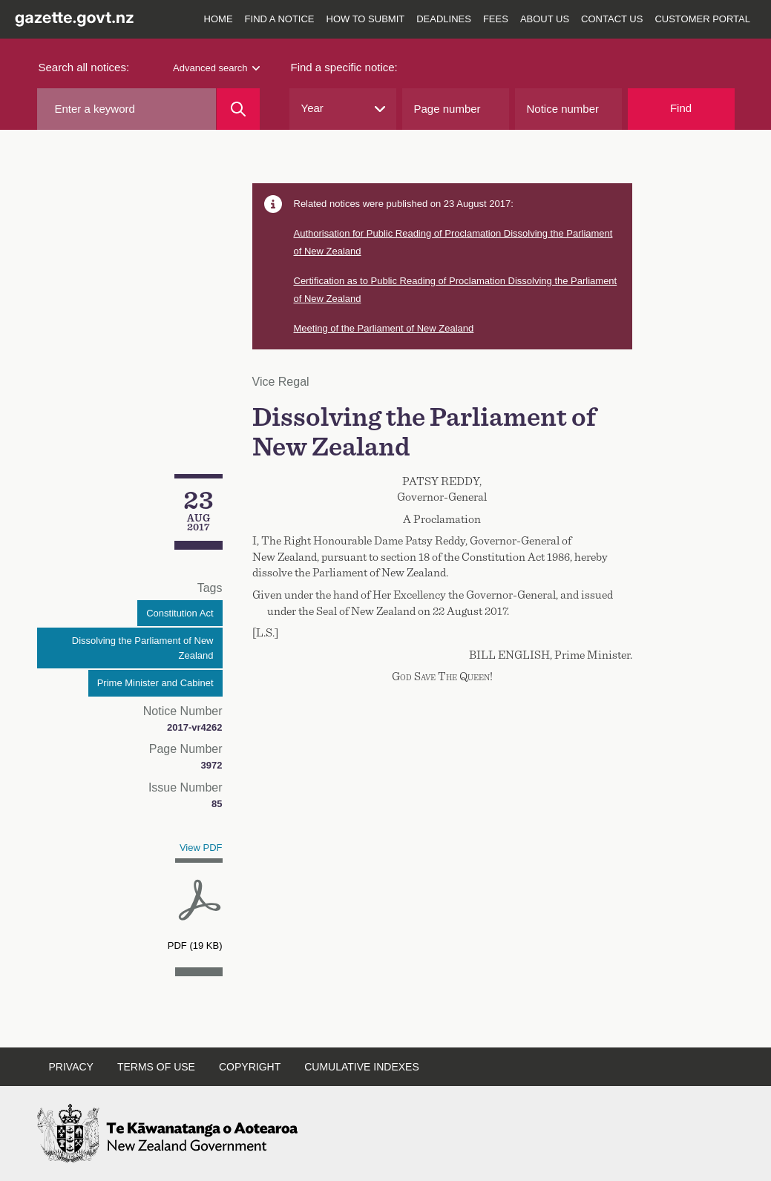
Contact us (612, 18)
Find (681, 108)
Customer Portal (702, 18)
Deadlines (443, 18)
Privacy (71, 1067)
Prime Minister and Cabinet (155, 682)
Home (218, 18)
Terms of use (156, 1067)
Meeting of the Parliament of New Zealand (384, 328)
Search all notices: (84, 67)
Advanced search (216, 67)
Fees (495, 18)
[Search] (238, 109)
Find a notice (280, 18)
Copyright (249, 1067)
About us (544, 18)
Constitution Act (179, 613)
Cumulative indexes (361, 1067)
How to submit (366, 18)
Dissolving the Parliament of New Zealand (143, 648)
